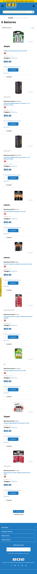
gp (4, 364)
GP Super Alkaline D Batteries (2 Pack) (15, 370)
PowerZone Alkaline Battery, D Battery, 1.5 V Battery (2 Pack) (17, 158)
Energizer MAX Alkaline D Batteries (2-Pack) (16, 423)
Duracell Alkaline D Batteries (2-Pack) (15, 211)
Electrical (18, 18)
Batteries (26, 18)
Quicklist (6, 73)
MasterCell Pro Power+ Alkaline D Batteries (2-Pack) (17, 473)
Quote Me (13, 70)
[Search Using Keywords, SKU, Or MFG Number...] (18, 12)
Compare (7, 77)
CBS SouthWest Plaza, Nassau (13, 67)
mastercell (7, 466)
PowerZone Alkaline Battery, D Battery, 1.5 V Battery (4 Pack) (17, 104)
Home (10, 18)
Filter (32, 28)
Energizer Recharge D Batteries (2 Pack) (15, 51)
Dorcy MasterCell (9, 310)
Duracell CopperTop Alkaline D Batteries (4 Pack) (18, 264)
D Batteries (13, 58)
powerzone (7, 97)
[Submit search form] (32, 12)
